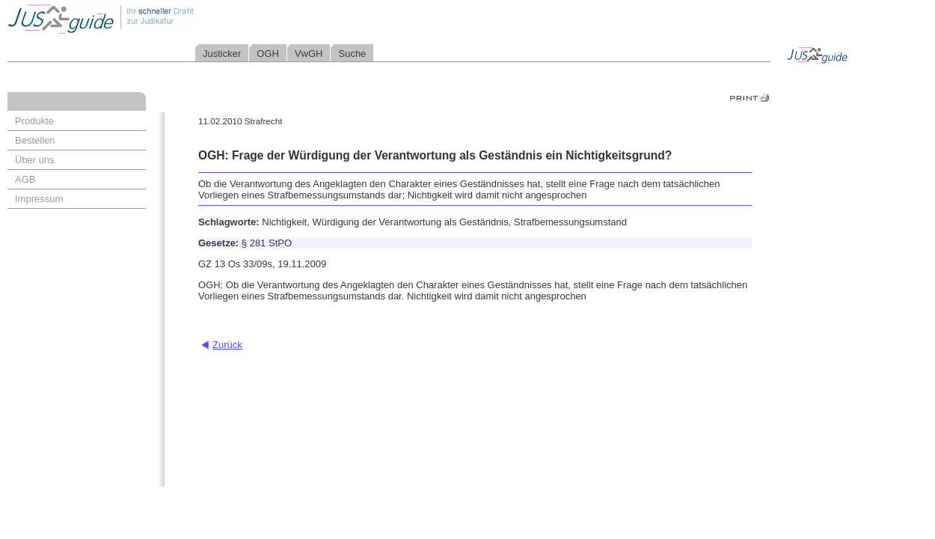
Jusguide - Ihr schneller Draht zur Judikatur (150, 18)
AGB (25, 179)
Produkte (34, 121)
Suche (352, 53)
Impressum (39, 198)
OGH (268, 53)
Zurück (227, 344)
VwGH (309, 53)
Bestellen (35, 140)
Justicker (222, 53)
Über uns (35, 159)
